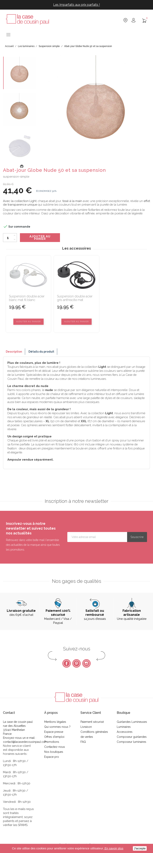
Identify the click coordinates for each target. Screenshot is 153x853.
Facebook (66, 663)
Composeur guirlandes (132, 736)
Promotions (51, 741)
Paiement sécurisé (92, 721)
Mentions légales (55, 721)
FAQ (83, 741)
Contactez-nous (54, 746)
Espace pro (51, 756)
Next (22, 166)
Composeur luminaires (131, 741)
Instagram (86, 663)
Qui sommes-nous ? (57, 726)
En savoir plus (113, 848)
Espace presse (53, 731)
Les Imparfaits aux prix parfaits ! (76, 5)
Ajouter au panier (39, 238)
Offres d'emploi (54, 736)
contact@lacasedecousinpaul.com (25, 741)
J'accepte (140, 848)
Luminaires (124, 726)
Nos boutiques (53, 751)
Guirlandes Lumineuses (132, 721)
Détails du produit (41, 351)
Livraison (86, 726)
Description (14, 351)
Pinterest (76, 663)
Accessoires (124, 731)
